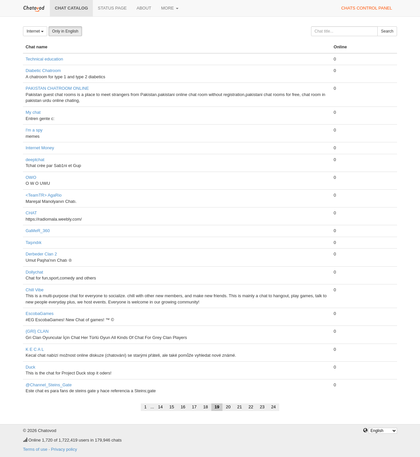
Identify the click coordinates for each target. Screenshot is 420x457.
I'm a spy (34, 130)
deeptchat (35, 159)
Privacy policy (64, 449)
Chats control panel (366, 8)
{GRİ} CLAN (37, 331)
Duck (30, 367)
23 (262, 406)
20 (228, 406)
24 (273, 406)
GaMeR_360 (38, 230)
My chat (33, 112)
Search (387, 31)
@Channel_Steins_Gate (49, 384)
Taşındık (33, 242)
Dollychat (34, 272)
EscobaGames (39, 313)
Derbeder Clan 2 (41, 254)
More (169, 8)
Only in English (65, 31)
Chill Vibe (35, 289)
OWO (31, 177)
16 (182, 406)
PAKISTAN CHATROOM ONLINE (57, 88)
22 (250, 406)
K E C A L (35, 349)
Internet (35, 31)
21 (239, 406)
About (143, 8)
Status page (112, 8)
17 (194, 406)
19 (217, 406)
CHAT (31, 212)
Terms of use (35, 449)
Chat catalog (71, 8)
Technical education (44, 59)
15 (171, 406)
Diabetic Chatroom (43, 70)
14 (160, 406)
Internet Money (40, 147)
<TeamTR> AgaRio (44, 195)
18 (205, 406)
